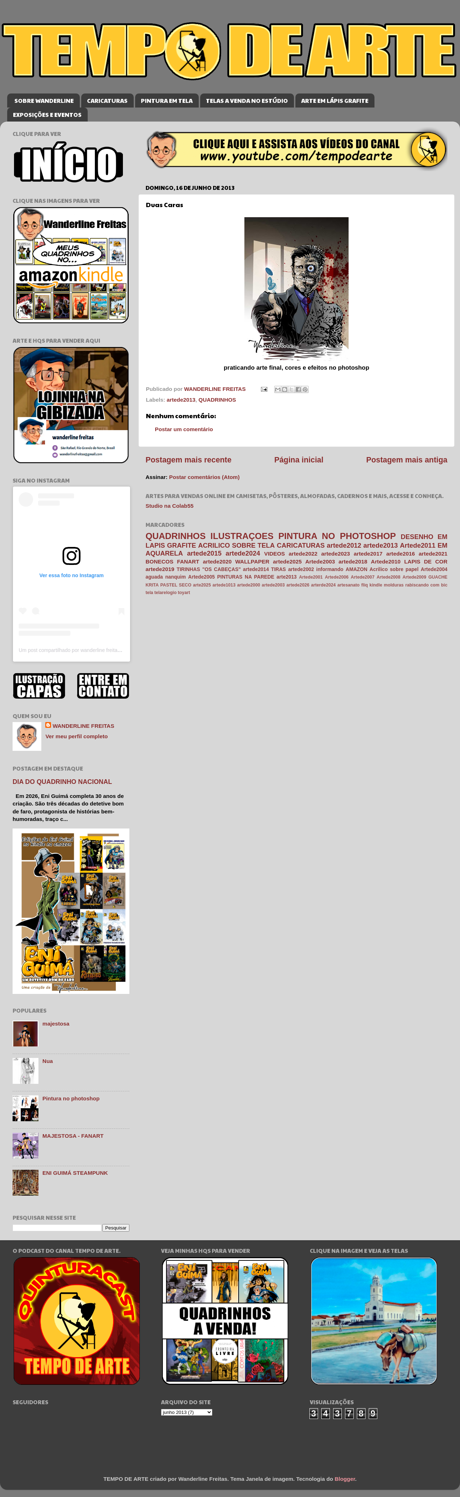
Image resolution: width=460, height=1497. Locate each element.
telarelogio (166, 592)
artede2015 (204, 553)
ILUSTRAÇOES (242, 536)
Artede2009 (414, 577)
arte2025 (202, 585)
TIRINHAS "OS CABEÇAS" (209, 569)
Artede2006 (337, 577)
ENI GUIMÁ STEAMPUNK (75, 1173)
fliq (364, 585)
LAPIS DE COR (425, 561)
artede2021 (433, 554)
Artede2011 (418, 545)
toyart (184, 592)
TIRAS (278, 569)
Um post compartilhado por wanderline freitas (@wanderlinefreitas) (93, 650)
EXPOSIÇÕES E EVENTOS (47, 114)
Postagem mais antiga (406, 460)
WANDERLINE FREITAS (83, 726)
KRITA (152, 585)
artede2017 (368, 554)
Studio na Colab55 (169, 506)
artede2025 (287, 561)
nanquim (175, 577)
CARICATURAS (107, 100)
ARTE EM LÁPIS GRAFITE (334, 100)
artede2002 (301, 569)
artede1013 (223, 585)
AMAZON (356, 569)
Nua (47, 1061)
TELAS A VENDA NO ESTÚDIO (247, 100)
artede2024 (243, 553)
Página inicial (298, 460)
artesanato (348, 585)
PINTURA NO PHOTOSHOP (337, 536)
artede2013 (181, 400)
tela (149, 592)
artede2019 (160, 569)
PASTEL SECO (175, 585)
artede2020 (217, 561)
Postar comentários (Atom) (204, 477)
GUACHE (437, 577)
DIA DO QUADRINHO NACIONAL (62, 781)
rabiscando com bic (426, 585)
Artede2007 (362, 577)
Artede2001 (311, 577)
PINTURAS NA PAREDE (245, 577)
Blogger (345, 1479)
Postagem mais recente (188, 460)
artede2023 (335, 554)
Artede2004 (434, 569)
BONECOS (159, 561)
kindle (375, 585)
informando (330, 569)
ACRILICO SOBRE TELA (236, 545)
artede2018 (353, 561)
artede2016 (400, 554)
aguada (154, 577)
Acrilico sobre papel (393, 569)
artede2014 (256, 569)
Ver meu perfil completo (76, 736)
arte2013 (287, 577)
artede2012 (344, 545)
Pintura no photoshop (71, 1098)
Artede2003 (320, 561)
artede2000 (248, 585)
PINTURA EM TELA (167, 100)
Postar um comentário (184, 429)
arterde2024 (323, 585)
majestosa (55, 1024)
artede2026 (297, 585)
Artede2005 (201, 577)
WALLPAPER (252, 561)
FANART (188, 561)
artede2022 (303, 554)
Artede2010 (385, 561)
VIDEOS (274, 554)
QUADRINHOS (217, 400)
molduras (394, 585)
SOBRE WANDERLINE (44, 100)
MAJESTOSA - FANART (73, 1136)
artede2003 (273, 585)
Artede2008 (388, 577)
